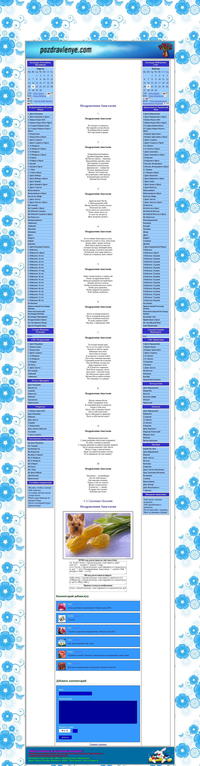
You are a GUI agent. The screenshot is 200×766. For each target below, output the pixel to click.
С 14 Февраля (33, 146)
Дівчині (146, 244)
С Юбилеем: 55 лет (36, 285)
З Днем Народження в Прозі (154, 117)
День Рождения (34, 385)
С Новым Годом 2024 (36, 120)
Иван (29, 336)
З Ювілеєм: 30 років (151, 268)
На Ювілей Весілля (151, 211)
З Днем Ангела (149, 199)
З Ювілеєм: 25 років (151, 265)
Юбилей (31, 397)
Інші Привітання (150, 326)
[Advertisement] (100, 21)
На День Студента (35, 455)
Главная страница (98, 744)
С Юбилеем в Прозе (36, 253)
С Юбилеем (33, 250)
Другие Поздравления (37, 326)
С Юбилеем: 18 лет (36, 259)
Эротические (33, 475)
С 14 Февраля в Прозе (37, 149)
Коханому (147, 223)
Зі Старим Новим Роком (153, 126)
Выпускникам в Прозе (37, 193)
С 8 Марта (32, 158)
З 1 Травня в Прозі (151, 172)
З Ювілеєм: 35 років (151, 273)
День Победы (39, 96)
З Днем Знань (148, 181)
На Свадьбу (33, 205)
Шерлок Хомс (149, 435)
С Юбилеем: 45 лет (36, 279)
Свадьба (31, 391)
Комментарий (65, 698)
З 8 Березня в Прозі (151, 161)
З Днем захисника (150, 152)
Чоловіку (147, 229)
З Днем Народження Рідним (154, 247)
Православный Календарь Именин (39, 307)
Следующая (94, 501)
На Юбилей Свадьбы (37, 211)
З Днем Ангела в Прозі (152, 202)
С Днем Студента (35, 140)
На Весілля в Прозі (151, 208)
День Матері (148, 484)
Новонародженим (150, 220)
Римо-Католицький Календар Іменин (155, 312)
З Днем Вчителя (149, 187)
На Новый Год (34, 449)
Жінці (145, 232)
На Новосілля (149, 217)
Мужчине (32, 229)
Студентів (147, 417)
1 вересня (147, 490)
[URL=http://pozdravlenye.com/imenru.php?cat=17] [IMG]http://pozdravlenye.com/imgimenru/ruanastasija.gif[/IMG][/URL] (98, 580)
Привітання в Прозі (151, 320)
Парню (31, 241)
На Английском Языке (37, 323)
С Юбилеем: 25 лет (36, 265)
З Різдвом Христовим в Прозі (155, 137)
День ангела (33, 420)
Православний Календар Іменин (153, 307)
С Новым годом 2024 (36, 411)
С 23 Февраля (33, 152)
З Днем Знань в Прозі (152, 184)
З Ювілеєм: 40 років (151, 276)
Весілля (146, 394)
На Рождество (33, 452)
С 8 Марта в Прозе (35, 161)
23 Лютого (147, 423)
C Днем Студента (35, 353)
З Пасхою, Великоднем (152, 163)
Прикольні (147, 403)
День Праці (154, 93)
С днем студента (34, 435)
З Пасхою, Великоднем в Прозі (155, 166)
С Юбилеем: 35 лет (36, 273)
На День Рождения (35, 443)
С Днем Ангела (34, 199)
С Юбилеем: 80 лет (36, 300)
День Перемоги (156, 96)
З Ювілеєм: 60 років (151, 288)
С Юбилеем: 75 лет (36, 297)
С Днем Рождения (35, 114)
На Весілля (147, 205)
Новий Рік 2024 (149, 449)
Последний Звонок (43, 101)
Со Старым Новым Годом (38, 126)
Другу (30, 235)
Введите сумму (66, 727)
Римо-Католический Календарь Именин (36, 312)
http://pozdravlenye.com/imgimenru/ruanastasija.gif (98, 589)
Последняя (107, 501)
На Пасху (32, 365)
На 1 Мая (32, 469)
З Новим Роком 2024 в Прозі (154, 123)
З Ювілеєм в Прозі (151, 253)
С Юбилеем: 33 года (36, 270)
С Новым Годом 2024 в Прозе (40, 123)
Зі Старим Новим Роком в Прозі (154, 130)
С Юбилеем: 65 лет (36, 291)
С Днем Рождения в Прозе (39, 117)
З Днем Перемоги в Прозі (153, 178)
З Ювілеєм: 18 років (151, 259)
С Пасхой (32, 163)
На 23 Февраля (34, 461)
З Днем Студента (150, 140)
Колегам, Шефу (149, 196)
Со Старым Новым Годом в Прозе (39, 130)
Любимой (32, 226)
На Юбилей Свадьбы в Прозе (40, 214)
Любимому (32, 223)
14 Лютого (147, 420)
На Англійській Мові (152, 323)
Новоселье (32, 394)
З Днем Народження (151, 114)
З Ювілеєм (147, 250)
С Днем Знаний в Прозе (38, 184)
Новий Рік (147, 391)
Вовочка (146, 438)
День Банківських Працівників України (155, 102)
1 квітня (146, 478)
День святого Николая (37, 429)
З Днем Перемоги (150, 175)
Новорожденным (35, 220)
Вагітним (147, 464)
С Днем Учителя (35, 187)
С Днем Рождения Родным (39, 247)
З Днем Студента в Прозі (153, 143)
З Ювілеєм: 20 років (151, 262)
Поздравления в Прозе (37, 320)
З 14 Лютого (148, 146)
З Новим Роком (149, 347)
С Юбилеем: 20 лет (36, 262)
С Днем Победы (34, 175)
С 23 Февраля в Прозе (37, 155)
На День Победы (35, 472)
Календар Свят (149, 317)
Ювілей (146, 400)
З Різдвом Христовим (152, 134)
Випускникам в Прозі (152, 193)
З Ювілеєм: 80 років (151, 300)
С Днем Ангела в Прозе (37, 202)
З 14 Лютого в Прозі (151, 149)
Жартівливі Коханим (152, 379)
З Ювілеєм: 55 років (151, 285)
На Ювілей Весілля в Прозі (154, 214)
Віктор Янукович (150, 440)
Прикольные (33, 403)
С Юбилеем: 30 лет (36, 268)
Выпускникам (34, 190)
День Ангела (148, 458)
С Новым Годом (34, 347)
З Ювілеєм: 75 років (151, 297)
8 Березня (147, 426)
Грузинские (32, 400)
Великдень (147, 475)
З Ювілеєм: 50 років (151, 282)
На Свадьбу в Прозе (36, 208)
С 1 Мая (31, 169)
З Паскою (147, 365)
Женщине (32, 232)
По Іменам (147, 303)
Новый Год (32, 388)
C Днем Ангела (34, 368)
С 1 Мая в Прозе (35, 172)
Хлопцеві (147, 241)
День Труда (38, 93)
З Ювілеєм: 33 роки (151, 270)
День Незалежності (151, 487)
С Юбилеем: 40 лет (36, 276)
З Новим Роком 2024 (151, 120)
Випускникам (149, 190)
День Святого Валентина (153, 469)
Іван (145, 336)
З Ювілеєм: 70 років (151, 294)
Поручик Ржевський (151, 432)
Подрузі (146, 238)
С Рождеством (34, 134)
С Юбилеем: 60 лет (36, 288)
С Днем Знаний (34, 181)
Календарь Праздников (37, 317)
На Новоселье (33, 217)
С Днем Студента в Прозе (38, 143)
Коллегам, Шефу (35, 196)
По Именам (32, 303)
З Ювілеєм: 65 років (151, 291)
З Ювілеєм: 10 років (151, 256)
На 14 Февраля (34, 458)
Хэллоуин (32, 432)
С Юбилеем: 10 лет (36, 256)
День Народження (150, 388)
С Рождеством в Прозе (37, 137)
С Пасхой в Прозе (35, 166)
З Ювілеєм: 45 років (151, 279)
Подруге (31, 238)
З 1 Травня (147, 169)
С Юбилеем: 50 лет (36, 282)
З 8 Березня (148, 158)
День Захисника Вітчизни (153, 472)
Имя (61, 689)
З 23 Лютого (148, 359)
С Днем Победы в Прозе (38, 178)
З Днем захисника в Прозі (153, 155)
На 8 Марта (33, 464)
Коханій (146, 226)
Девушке (31, 244)
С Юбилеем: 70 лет (36, 294)
